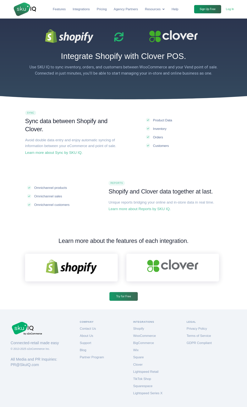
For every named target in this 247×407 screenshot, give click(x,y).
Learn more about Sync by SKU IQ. (54, 153)
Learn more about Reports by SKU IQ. (139, 241)
